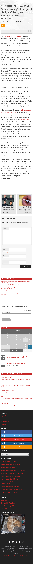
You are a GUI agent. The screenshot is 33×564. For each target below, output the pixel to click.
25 (21, 346)
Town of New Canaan (8, 461)
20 (29, 343)
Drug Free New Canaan (9, 492)
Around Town (15, 184)
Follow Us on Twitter (12, 436)
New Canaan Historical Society (11, 489)
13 (29, 339)
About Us (4, 416)
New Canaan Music (12, 186)
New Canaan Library (8, 467)
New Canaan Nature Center (10, 487)
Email (5, 256)
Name (5, 250)
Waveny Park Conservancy (12, 36)
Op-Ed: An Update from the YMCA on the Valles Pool (12, 383)
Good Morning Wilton (8, 506)
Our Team (4, 419)
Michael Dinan (7, 21)
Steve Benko (17, 188)
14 (3, 343)
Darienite (4, 500)
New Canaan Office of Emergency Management (12, 483)
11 (20, 339)
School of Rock (6, 188)
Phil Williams (23, 186)
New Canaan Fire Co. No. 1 (10, 476)
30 (12, 350)
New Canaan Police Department (12, 473)
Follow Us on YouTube (13, 439)
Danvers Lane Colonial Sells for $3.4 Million (10, 284)
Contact (3, 425)
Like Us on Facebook (13, 432)
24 (16, 346)
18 (21, 343)
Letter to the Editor (5, 290)
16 (12, 343)
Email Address (16, 312)
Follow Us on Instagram (13, 443)
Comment (5, 228)
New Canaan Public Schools (10, 464)
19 (25, 343)
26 (25, 346)
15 (7, 343)
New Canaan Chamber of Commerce (13, 470)
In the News (5, 422)
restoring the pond (21, 115)
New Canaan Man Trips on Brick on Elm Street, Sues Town (13, 405)
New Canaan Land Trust (9, 479)
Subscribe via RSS (12, 447)
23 (12, 346)
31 (3, 335)
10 (16, 339)
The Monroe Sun (6, 509)
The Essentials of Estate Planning (16, 363)
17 (16, 343)
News (23, 184)
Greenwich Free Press (8, 503)
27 (29, 346)
